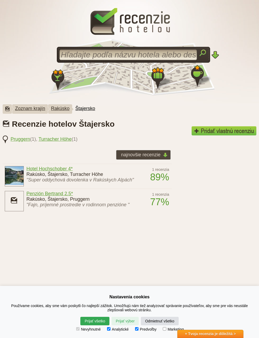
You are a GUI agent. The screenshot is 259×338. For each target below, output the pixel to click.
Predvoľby (145, 329)
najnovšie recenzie (142, 155)
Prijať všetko (95, 321)
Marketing (173, 329)
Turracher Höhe (55, 139)
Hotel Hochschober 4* (49, 168)
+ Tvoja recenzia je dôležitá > (210, 334)
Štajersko (85, 108)
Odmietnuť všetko (159, 321)
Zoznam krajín (30, 108)
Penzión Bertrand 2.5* (49, 193)
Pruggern (20, 139)
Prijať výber (125, 321)
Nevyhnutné (88, 329)
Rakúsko (60, 108)
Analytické (118, 329)
